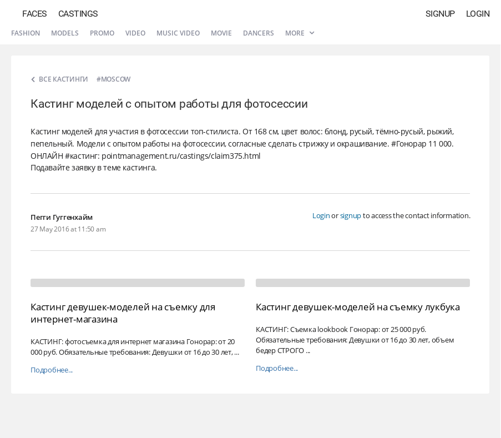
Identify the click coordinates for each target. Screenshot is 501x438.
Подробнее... (52, 370)
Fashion (25, 33)
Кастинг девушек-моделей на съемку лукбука (358, 306)
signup (351, 215)
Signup (440, 13)
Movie (221, 33)
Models (65, 33)
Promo (102, 33)
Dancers (258, 33)
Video (135, 33)
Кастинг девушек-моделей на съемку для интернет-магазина (123, 312)
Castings (78, 13)
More (299, 33)
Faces (34, 13)
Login (478, 13)
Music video (178, 33)
